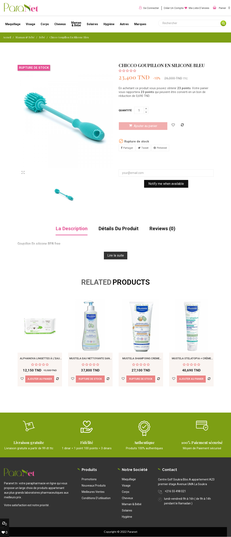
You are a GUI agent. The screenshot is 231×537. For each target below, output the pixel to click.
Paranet (132, 531)
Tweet (145, 147)
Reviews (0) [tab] (162, 228)
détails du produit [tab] (118, 228)
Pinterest (162, 147)
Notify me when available (166, 184)
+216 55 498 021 (175, 491)
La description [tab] (72, 228)
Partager (128, 147)
